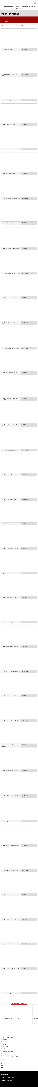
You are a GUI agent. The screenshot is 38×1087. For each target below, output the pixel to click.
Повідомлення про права (6, 1080)
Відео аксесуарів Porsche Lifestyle (19, 1003)
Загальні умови (4, 1074)
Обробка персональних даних (7, 1077)
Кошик (2, 1064)
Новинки (3, 1062)
